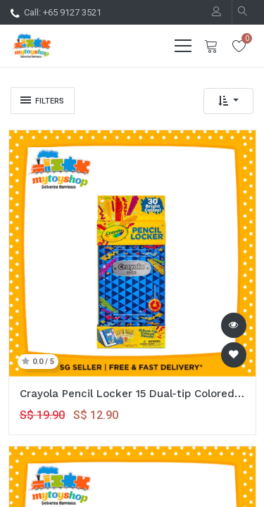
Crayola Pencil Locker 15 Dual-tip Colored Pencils (132, 393)
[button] (228, 101)
